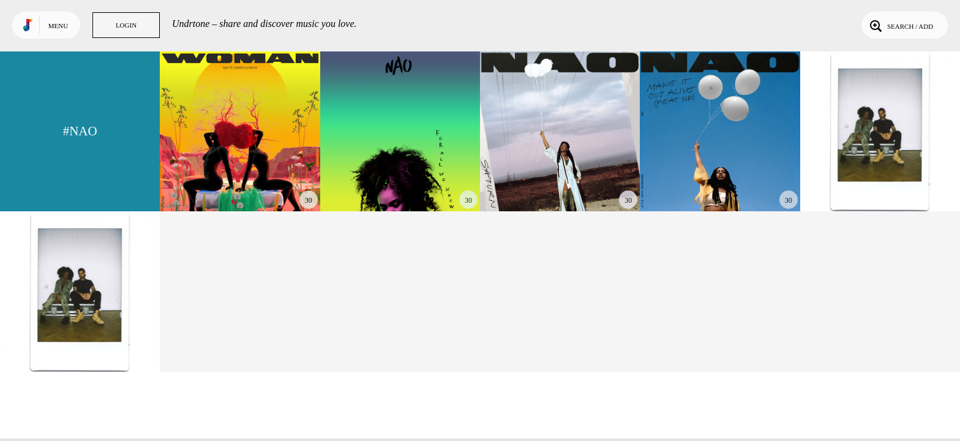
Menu (58, 25)
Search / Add (900, 25)
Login (126, 25)
